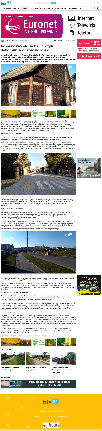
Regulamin (47, 411)
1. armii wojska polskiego (40, 336)
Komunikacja (83, 3)
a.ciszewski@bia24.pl (23, 40)
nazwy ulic (20, 336)
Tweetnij (58, 40)
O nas (41, 411)
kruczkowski (28, 336)
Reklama (53, 411)
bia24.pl (67, 417)
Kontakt (59, 411)
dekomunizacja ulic (10, 336)
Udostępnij (70, 40)
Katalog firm (96, 3)
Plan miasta (70, 3)
